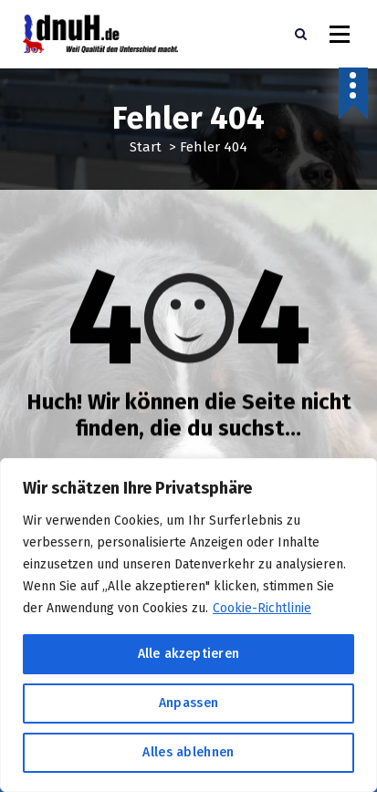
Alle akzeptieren (189, 654)
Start (146, 147)
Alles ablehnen (188, 752)
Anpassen (188, 703)
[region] (188, 625)
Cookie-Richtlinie (262, 608)
